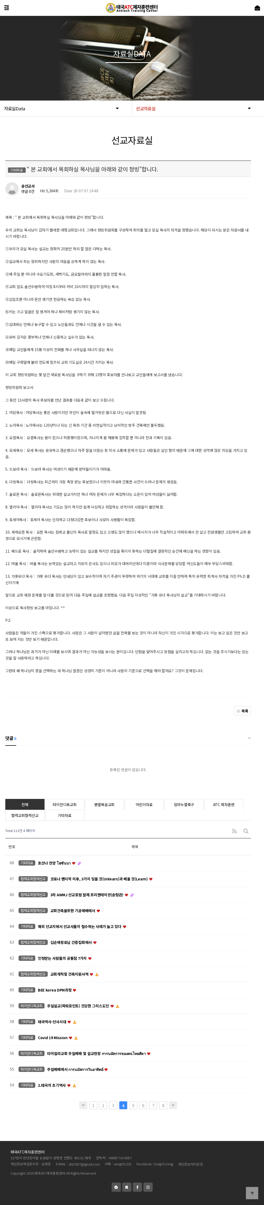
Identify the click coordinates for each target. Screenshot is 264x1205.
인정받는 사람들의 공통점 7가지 (63, 958)
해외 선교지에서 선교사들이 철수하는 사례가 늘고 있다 (80, 926)
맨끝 (173, 1105)
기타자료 (64, 815)
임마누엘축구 (184, 804)
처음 (83, 1105)
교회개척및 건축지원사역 (69, 974)
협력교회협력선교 (24, 815)
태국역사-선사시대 (52, 1021)
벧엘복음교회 (104, 804)
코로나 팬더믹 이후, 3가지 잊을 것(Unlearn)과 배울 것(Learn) (99, 878)
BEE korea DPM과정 (55, 990)
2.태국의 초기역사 (52, 1085)
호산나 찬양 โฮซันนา (55, 863)
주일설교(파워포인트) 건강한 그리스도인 (78, 1005)
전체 (24, 804)
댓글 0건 (27, 191)
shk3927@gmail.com (84, 1164)
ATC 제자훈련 (224, 804)
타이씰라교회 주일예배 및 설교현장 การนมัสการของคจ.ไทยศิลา (97, 1053)
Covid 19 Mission (53, 1037)
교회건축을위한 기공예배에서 (73, 910)
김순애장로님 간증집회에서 (71, 942)
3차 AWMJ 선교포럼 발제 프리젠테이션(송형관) (87, 894)
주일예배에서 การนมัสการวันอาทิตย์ (75, 1069)
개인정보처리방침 (190, 1164)
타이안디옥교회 (64, 804)
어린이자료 (144, 804)
